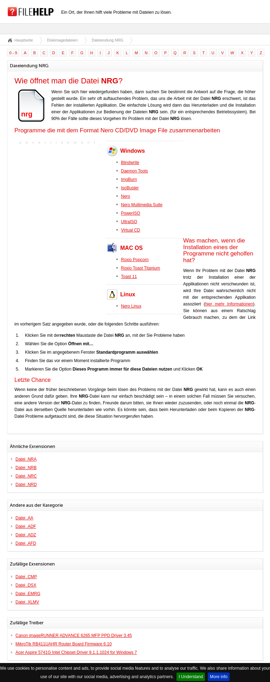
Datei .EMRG (27, 593)
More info (218, 676)
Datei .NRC (26, 476)
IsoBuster (130, 187)
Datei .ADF (25, 526)
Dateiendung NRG (107, 40)
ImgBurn (129, 179)
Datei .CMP (26, 576)
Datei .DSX (25, 585)
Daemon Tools (134, 171)
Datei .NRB (26, 467)
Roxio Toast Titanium (140, 268)
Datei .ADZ (25, 534)
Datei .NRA (26, 459)
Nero (125, 196)
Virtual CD (130, 230)
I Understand (191, 676)
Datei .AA (24, 518)
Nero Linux (131, 306)
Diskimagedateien (62, 40)
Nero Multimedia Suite (141, 204)
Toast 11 (129, 276)
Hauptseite (23, 40)
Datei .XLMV (27, 602)
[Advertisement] (58, 190)
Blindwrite (130, 162)
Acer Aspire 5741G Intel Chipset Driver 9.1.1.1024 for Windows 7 (76, 652)
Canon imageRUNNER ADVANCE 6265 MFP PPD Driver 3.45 (73, 635)
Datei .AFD (25, 543)
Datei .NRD (26, 484)
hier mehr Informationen (229, 304)
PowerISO (130, 213)
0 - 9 (13, 53)
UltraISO (129, 221)
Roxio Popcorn (135, 259)
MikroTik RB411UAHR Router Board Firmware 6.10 (63, 644)
